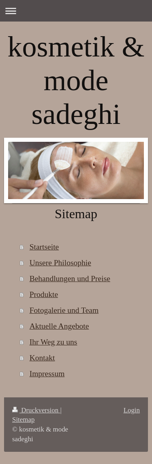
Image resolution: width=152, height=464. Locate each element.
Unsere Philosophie (60, 262)
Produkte (44, 294)
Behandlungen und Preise (70, 278)
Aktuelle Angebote (59, 326)
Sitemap (23, 419)
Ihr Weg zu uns (53, 342)
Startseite (44, 247)
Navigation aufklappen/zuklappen (76, 11)
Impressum (47, 373)
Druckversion (36, 410)
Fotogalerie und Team (64, 310)
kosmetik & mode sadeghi (76, 80)
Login (132, 410)
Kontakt (42, 357)
